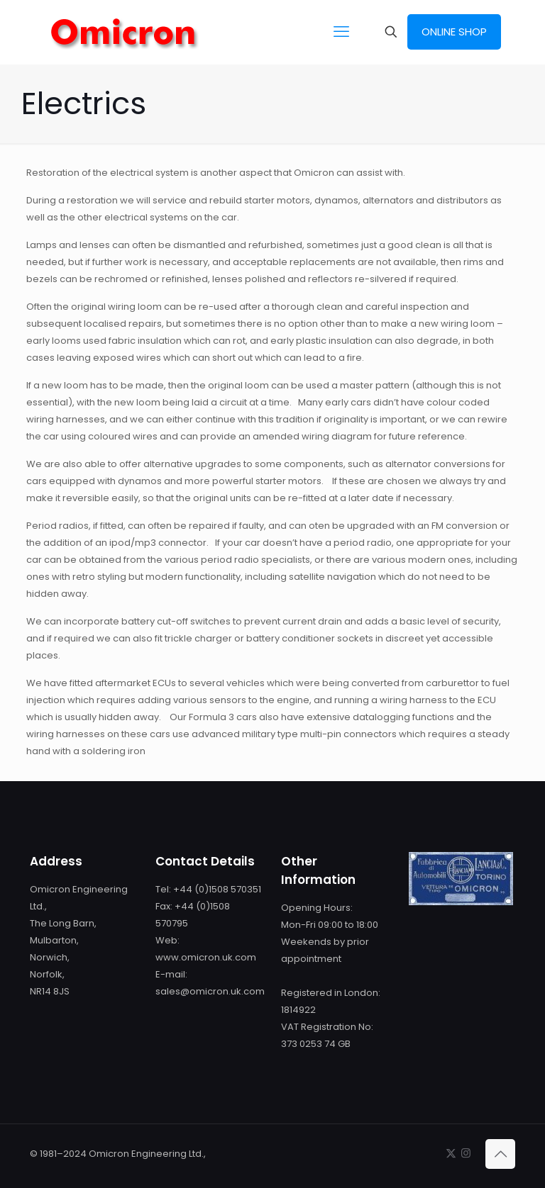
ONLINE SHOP (454, 31)
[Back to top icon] (500, 1154)
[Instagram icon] (466, 1152)
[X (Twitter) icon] (451, 1152)
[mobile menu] (341, 32)
